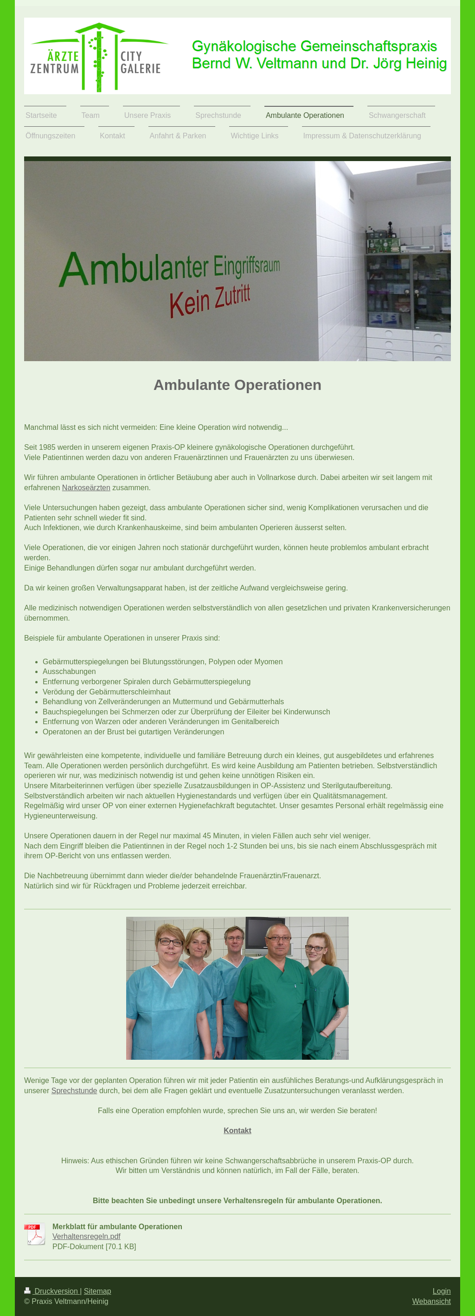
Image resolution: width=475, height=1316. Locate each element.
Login (442, 1291)
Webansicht (431, 1301)
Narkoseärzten (86, 488)
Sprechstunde (74, 1091)
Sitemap (97, 1291)
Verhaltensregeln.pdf (86, 1236)
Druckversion (52, 1291)
